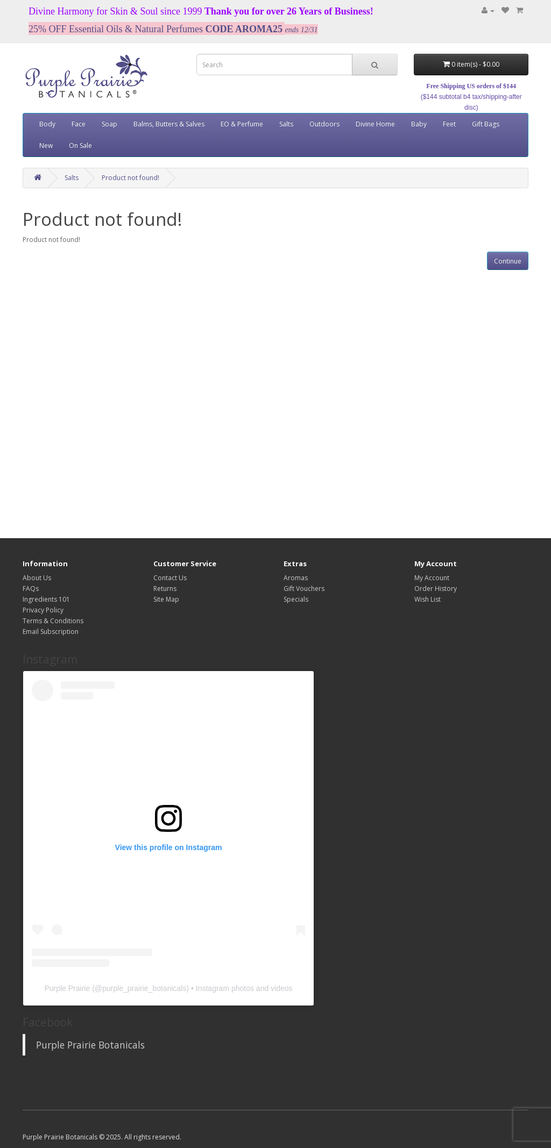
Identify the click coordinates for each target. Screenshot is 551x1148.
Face (79, 124)
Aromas (296, 577)
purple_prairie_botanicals (144, 988)
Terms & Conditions (53, 620)
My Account (431, 577)
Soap (109, 124)
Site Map (166, 599)
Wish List (427, 599)
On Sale (80, 145)
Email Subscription (51, 631)
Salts (286, 124)
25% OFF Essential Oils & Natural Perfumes (116, 29)
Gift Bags (485, 124)
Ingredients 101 (46, 599)
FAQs (31, 588)
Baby (419, 124)
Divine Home (375, 124)
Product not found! (130, 177)
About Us (37, 577)
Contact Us (170, 577)
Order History (435, 588)
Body (47, 124)
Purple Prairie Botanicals (90, 1044)
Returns (164, 588)
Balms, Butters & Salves (168, 124)
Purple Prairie (67, 988)
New (46, 145)
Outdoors (324, 124)
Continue (507, 261)
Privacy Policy (43, 610)
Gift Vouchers (304, 588)
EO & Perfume (242, 124)
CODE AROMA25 (244, 29)
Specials (296, 599)
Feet (449, 124)
